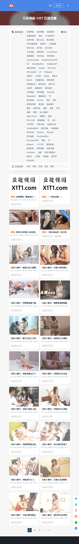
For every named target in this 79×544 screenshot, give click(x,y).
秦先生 (29, 156)
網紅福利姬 (31, 68)
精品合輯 (34, 235)
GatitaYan (40, 56)
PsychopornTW (33, 140)
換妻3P (43, 44)
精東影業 (30, 148)
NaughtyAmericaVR (49, 60)
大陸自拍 (14, 235)
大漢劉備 (52, 44)
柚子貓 (39, 48)
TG (49, 140)
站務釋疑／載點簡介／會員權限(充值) (29, 197)
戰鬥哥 (54, 156)
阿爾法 (42, 116)
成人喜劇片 (44, 112)
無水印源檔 (24, 235)
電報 (43, 140)
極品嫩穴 (50, 104)
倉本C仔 (51, 84)
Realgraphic (31, 96)
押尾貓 (46, 156)
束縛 (51, 108)
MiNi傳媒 (40, 92)
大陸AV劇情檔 (16, 270)
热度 (40, 166)
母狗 (48, 100)
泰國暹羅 (30, 56)
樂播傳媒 (41, 120)
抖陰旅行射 (51, 124)
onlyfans (40, 100)
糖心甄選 (50, 40)
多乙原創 (48, 48)
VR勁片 (30, 76)
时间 (28, 166)
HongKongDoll (32, 128)
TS (50, 96)
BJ (49, 120)
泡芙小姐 (30, 48)
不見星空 (30, 124)
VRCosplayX (31, 72)
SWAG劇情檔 (32, 44)
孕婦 (40, 36)
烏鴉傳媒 (54, 128)
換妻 (50, 116)
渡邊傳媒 (30, 32)
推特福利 (48, 88)
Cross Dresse (52, 52)
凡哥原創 (30, 52)
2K (40, 72)
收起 (64, 32)
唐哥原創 (42, 84)
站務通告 (14, 200)
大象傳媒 (30, 92)
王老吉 (46, 76)
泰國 (35, 112)
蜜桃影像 (50, 144)
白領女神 (30, 160)
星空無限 (30, 136)
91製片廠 (40, 124)
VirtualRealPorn (38, 64)
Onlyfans (40, 132)
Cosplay (41, 68)
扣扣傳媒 (40, 32)
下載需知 (23, 200)
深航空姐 (36, 108)
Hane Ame (52, 68)
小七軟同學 (49, 36)
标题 (34, 166)
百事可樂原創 (49, 152)
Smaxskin (50, 92)
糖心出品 (40, 40)
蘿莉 (28, 108)
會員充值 (33, 200)
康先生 (54, 76)
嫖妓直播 (50, 148)
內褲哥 (29, 88)
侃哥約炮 (30, 40)
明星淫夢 (50, 80)
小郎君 (37, 156)
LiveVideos (31, 152)
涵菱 (40, 152)
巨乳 (58, 108)
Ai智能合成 (31, 84)
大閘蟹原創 (39, 80)
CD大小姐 (31, 120)
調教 (45, 108)
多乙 (54, 120)
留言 (46, 166)
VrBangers (48, 72)
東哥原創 (50, 56)
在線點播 (50, 32)
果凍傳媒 (40, 148)
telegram (30, 144)
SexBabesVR (52, 64)
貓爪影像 (44, 128)
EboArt (29, 80)
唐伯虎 (41, 104)
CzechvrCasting (33, 60)
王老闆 (38, 76)
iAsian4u (50, 132)
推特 (54, 100)
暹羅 (28, 112)
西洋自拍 (30, 132)
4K (28, 64)
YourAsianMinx (42, 136)
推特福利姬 (31, 104)
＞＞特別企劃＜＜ (52, 197)
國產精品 (42, 96)
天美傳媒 (40, 144)
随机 (52, 166)
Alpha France (32, 116)
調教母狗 (38, 88)
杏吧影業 (40, 52)
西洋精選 (30, 100)
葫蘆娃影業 (31, 36)
